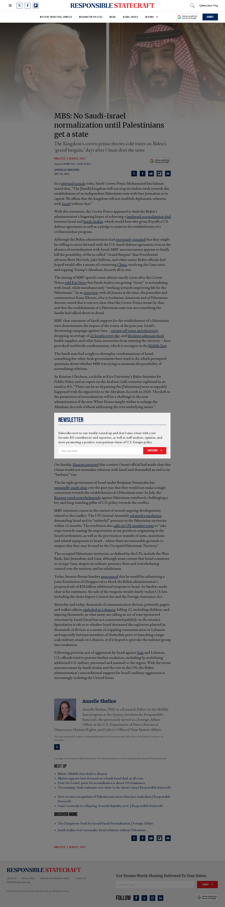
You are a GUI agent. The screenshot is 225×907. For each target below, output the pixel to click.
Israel (66, 203)
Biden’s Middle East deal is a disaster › (83, 773)
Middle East (77, 158)
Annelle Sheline (66, 169)
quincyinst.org (208, 5)
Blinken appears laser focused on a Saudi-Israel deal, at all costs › (102, 778)
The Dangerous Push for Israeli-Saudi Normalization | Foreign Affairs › (106, 823)
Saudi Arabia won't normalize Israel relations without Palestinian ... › (104, 830)
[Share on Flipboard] (159, 173)
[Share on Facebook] (142, 173)
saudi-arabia (84, 163)
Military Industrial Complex (56, 16)
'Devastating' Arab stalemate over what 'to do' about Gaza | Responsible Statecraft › (114, 789)
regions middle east (64, 163)
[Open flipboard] (35, 5)
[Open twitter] (19, 5)
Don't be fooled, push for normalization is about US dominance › (102, 782)
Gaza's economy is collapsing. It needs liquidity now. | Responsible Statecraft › (111, 805)
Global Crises (130, 16)
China (122, 264)
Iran (140, 652)
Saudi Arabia (93, 221)
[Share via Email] (168, 173)
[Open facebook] (27, 5)
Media (113, 16)
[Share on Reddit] (151, 173)
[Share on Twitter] (134, 173)
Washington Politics (90, 16)
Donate (210, 17)
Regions (149, 16)
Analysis (60, 158)
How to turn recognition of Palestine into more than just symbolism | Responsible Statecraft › (114, 798)
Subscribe (152, 450)
